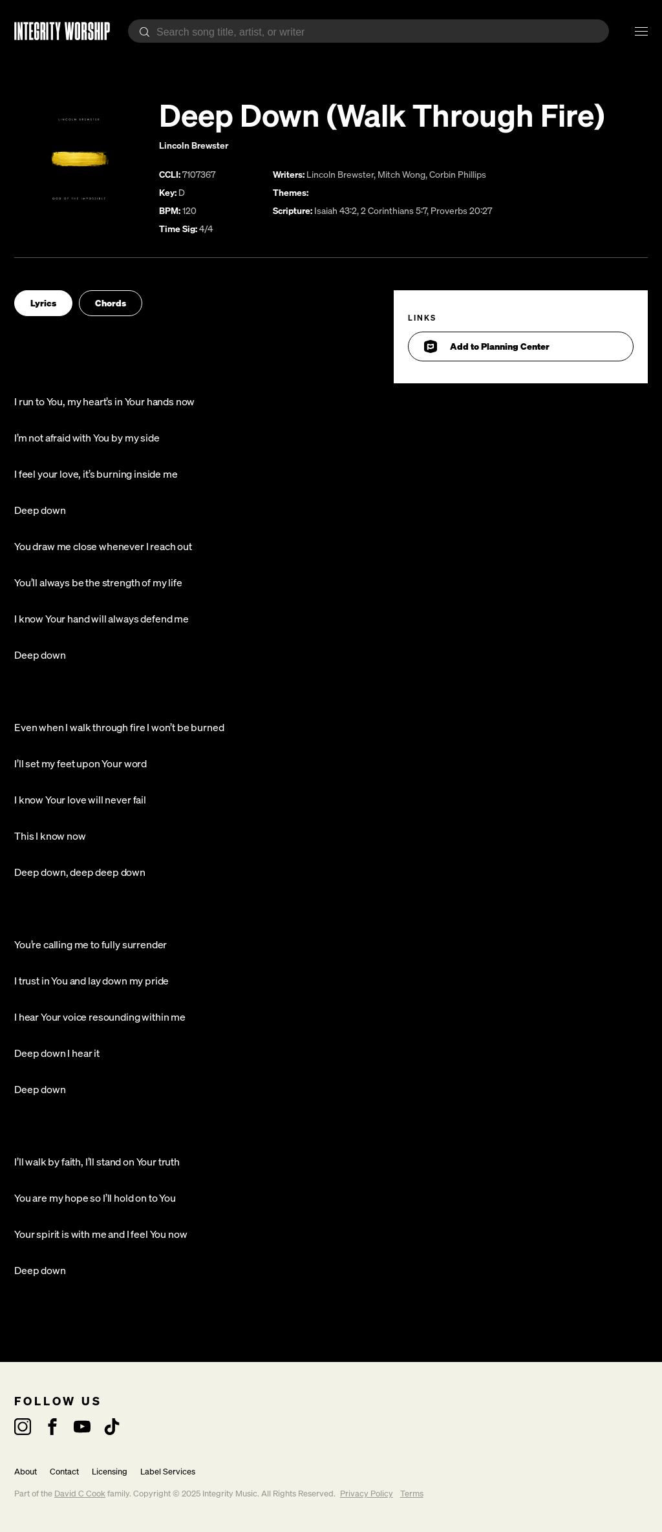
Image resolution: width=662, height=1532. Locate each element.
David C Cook (79, 1493)
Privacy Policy (366, 1493)
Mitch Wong (401, 174)
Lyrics (43, 303)
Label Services (167, 1471)
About (25, 1471)
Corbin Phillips (457, 174)
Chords (110, 303)
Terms (411, 1493)
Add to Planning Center (487, 346)
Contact (64, 1471)
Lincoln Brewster (193, 145)
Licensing (109, 1471)
